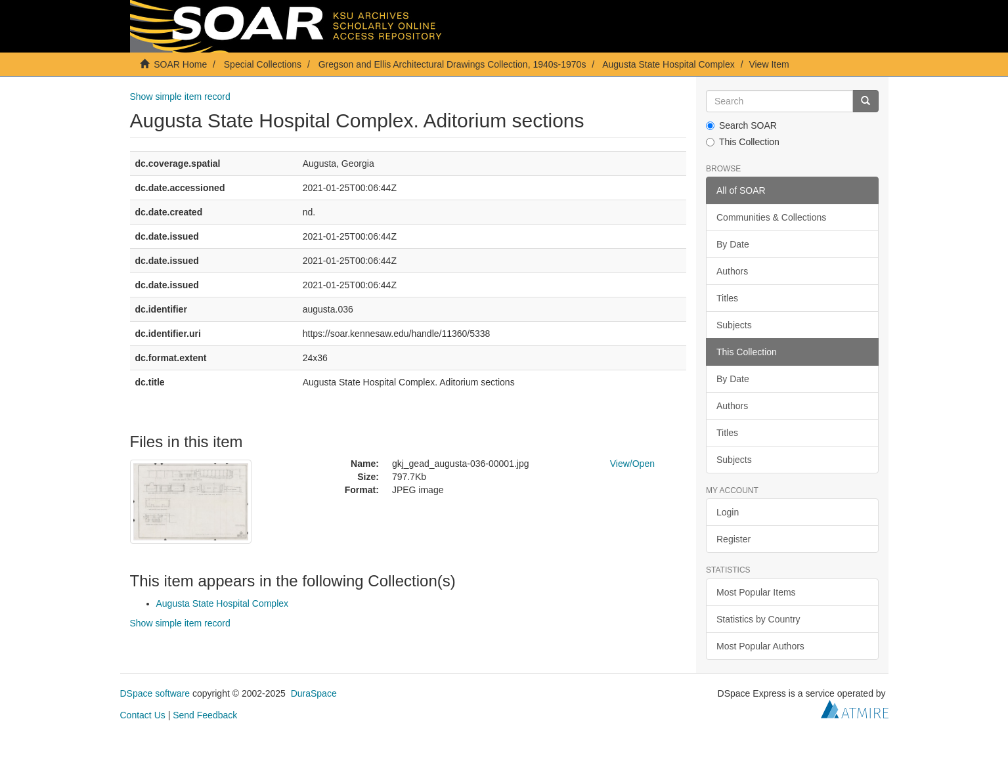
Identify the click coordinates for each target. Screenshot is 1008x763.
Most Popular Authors (760, 646)
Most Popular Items (756, 592)
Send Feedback (205, 715)
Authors (732, 271)
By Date (732, 244)
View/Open (632, 463)
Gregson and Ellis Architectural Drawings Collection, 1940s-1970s (452, 64)
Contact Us (142, 715)
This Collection (742, 142)
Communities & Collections (771, 217)
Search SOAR (741, 125)
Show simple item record (180, 96)
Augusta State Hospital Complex (668, 64)
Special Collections (262, 64)
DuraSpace (314, 693)
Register (733, 539)
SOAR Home (180, 64)
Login (727, 512)
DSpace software (155, 693)
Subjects (734, 325)
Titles (727, 298)
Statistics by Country (758, 619)
